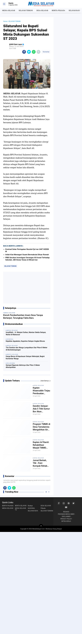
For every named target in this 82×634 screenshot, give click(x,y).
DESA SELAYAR (42, 10)
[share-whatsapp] (34, 52)
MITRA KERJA (66, 521)
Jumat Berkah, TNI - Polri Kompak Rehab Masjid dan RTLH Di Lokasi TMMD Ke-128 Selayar (41, 463)
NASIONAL (31, 508)
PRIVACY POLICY (66, 519)
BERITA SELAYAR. (21, 506)
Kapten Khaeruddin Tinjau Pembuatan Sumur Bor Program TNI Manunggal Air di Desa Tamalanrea (41, 391)
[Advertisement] (27, 288)
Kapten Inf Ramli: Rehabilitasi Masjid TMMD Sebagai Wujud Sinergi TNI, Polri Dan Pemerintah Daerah (41, 445)
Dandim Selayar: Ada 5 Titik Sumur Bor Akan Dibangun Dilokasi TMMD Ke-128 (41, 409)
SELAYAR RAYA (74, 10)
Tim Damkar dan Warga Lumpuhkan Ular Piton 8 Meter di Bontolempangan (26, 349)
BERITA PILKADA (58, 10)
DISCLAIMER (66, 516)
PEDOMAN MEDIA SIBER (66, 514)
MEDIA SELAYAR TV (20, 509)
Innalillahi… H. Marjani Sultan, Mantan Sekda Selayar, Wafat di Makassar (26, 333)
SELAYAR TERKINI (26, 10)
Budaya (30, 506)
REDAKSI (66, 512)
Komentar (45, 52)
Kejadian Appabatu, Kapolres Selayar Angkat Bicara (25, 341)
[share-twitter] (29, 52)
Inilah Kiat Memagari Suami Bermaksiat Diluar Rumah (27, 255)
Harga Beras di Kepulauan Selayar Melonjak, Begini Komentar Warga (25, 357)
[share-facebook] (24, 52)
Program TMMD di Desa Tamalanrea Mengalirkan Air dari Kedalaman (41, 427)
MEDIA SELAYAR (8, 10)
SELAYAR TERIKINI (47, 511)
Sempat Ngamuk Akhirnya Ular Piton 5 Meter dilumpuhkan (23, 366)
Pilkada (43, 508)
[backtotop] (41, 526)
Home (5, 21)
